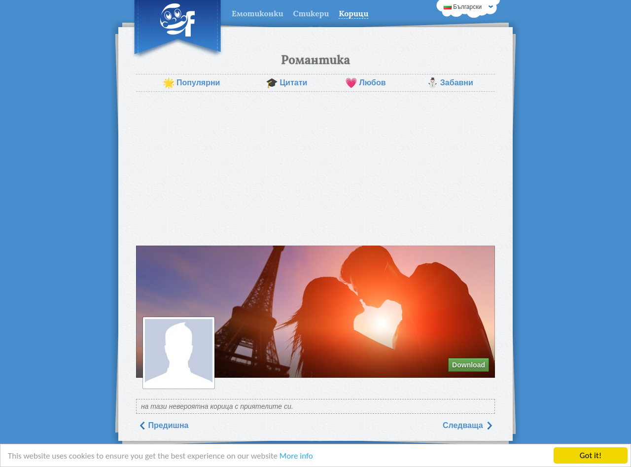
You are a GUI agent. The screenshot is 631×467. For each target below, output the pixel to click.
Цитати (286, 82)
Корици (353, 13)
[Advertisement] (315, 169)
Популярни (191, 82)
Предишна (163, 425)
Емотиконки (257, 13)
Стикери (311, 13)
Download (468, 365)
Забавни (449, 82)
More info (296, 456)
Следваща (468, 425)
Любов (365, 82)
